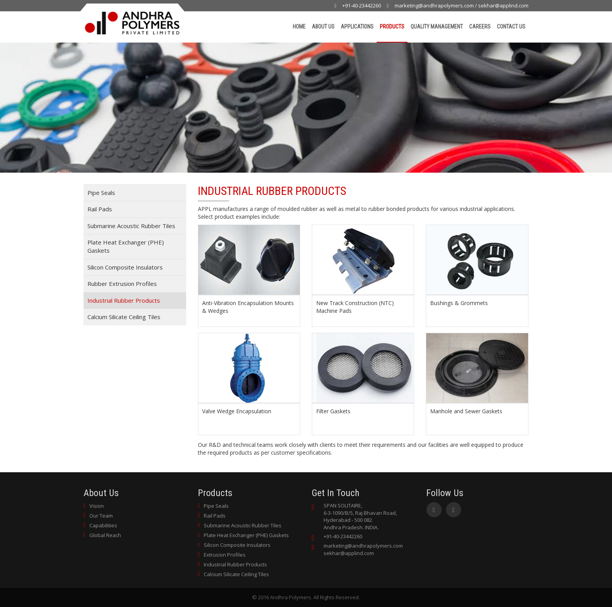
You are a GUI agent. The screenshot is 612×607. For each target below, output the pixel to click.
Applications (357, 26)
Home (299, 26)
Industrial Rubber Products (123, 300)
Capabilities (103, 525)
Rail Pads (99, 209)
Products (392, 26)
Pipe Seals (101, 192)
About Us (323, 26)
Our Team (101, 515)
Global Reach (105, 535)
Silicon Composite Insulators (125, 267)
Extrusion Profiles (225, 554)
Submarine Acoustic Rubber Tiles (131, 226)
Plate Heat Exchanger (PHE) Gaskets (125, 246)
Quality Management (437, 26)
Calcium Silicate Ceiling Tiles (123, 317)
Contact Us (511, 26)
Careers (480, 26)
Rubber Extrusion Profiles (122, 283)
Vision (96, 505)
